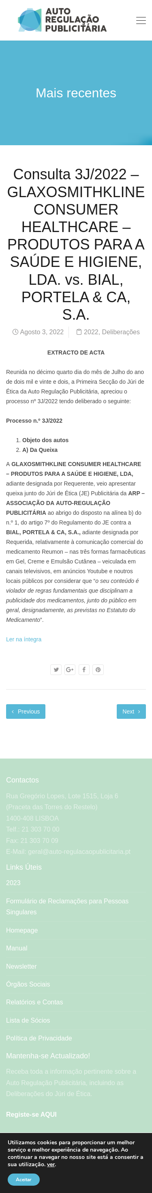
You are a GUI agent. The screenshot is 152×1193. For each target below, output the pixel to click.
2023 (13, 882)
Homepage (22, 930)
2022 (91, 332)
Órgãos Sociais (28, 984)
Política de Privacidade (39, 1038)
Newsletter (21, 966)
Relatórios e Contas (34, 1002)
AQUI (49, 1114)
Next (131, 711)
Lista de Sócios (28, 1020)
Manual (16, 948)
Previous (26, 711)
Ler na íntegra (23, 639)
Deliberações (121, 332)
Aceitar (24, 1179)
